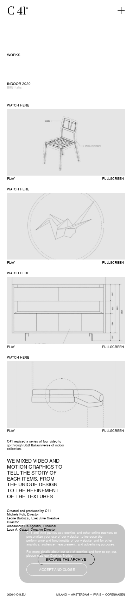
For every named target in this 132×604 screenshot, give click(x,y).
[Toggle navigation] (121, 10)
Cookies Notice (61, 555)
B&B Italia (14, 87)
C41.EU (21, 594)
